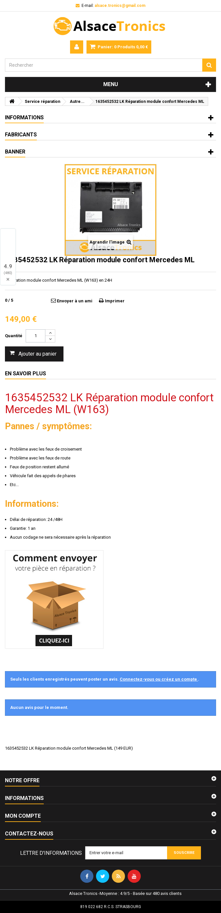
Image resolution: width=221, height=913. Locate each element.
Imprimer (115, 300)
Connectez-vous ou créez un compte (159, 679)
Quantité (13, 335)
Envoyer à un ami (74, 300)
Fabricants (21, 134)
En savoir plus (25, 373)
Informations (24, 117)
